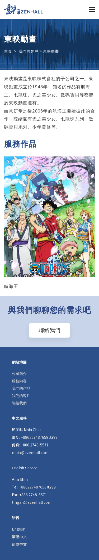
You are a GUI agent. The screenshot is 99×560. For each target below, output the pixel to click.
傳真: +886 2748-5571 (30, 444)
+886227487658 (34, 437)
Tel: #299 (34, 487)
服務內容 (19, 381)
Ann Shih (20, 479)
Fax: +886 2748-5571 (29, 494)
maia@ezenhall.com (30, 452)
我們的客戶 (21, 396)
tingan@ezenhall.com (31, 502)
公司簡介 (19, 373)
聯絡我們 (19, 403)
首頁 (8, 51)
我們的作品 (21, 388)
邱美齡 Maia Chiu (26, 429)
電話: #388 (35, 437)
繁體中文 (19, 536)
